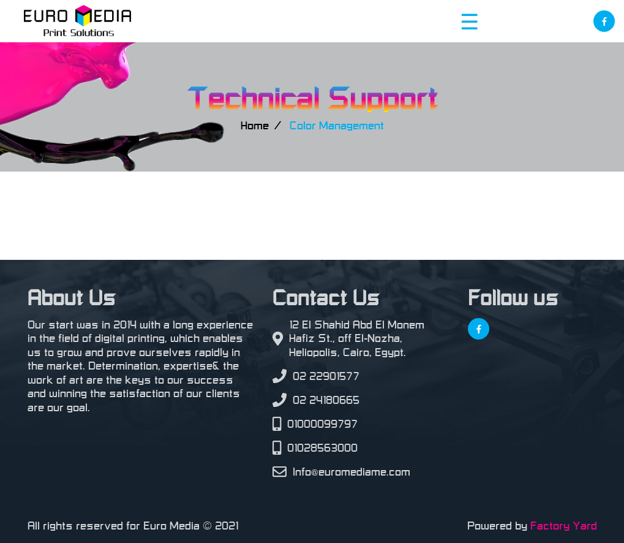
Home (255, 126)
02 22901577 (326, 376)
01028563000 (322, 448)
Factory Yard (563, 526)
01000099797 (322, 424)
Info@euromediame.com (351, 472)
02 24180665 (326, 400)
